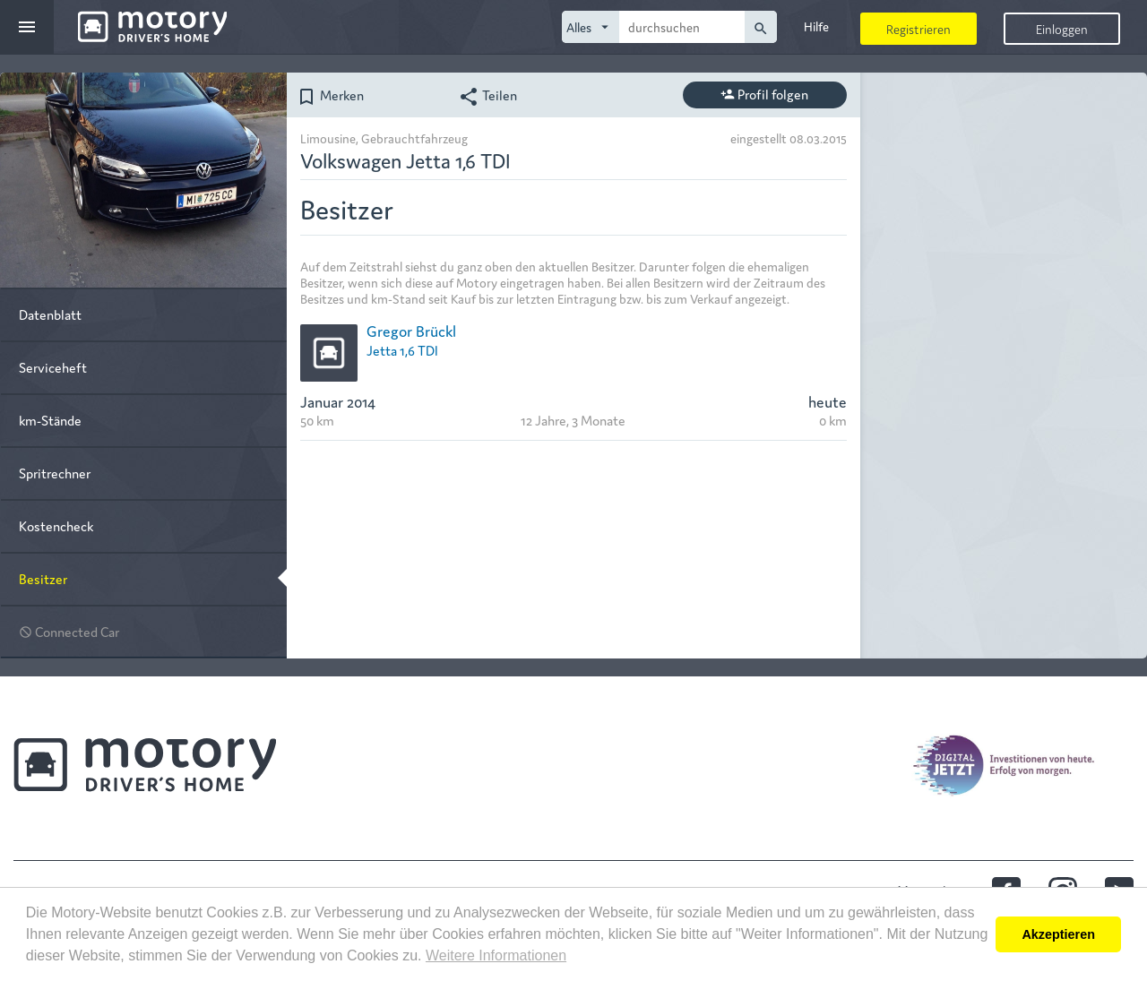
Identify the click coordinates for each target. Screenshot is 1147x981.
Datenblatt (50, 314)
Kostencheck (56, 525)
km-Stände (50, 419)
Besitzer (43, 578)
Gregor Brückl (411, 330)
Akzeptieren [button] (1058, 934)
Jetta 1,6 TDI (402, 349)
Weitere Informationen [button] (496, 955)
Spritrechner (55, 472)
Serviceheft (53, 366)
